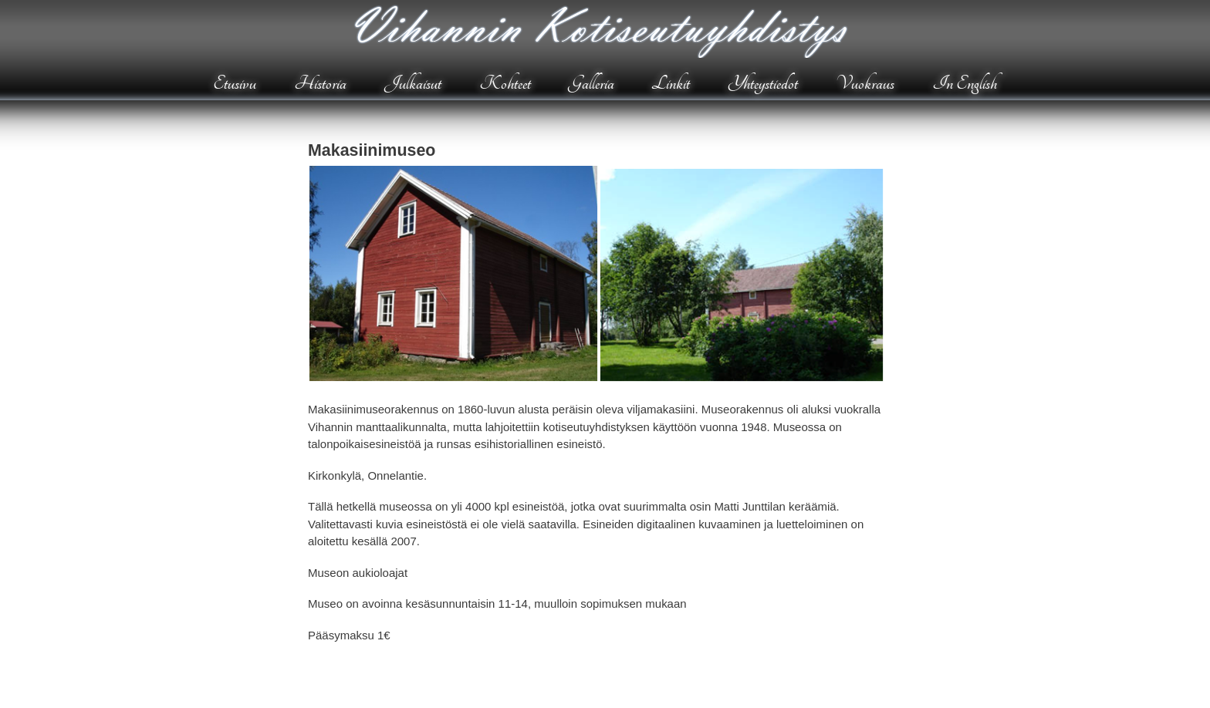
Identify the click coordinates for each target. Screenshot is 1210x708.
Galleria (591, 83)
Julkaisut (412, 83)
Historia (320, 83)
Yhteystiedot (763, 83)
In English (964, 83)
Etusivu (234, 83)
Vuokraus (865, 83)
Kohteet (505, 83)
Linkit (670, 83)
